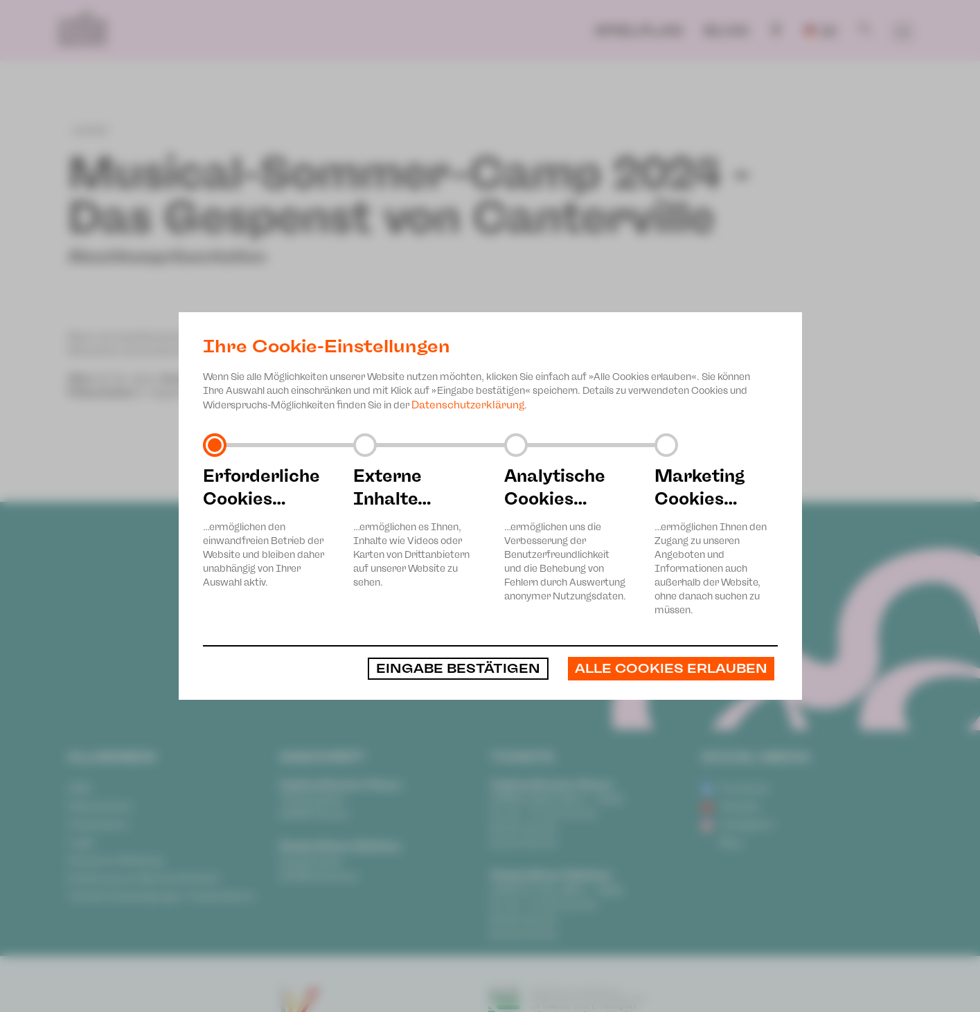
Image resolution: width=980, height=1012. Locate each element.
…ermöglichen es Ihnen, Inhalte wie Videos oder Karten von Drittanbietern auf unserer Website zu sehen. (414, 526)
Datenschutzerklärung (467, 405)
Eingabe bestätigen (458, 668)
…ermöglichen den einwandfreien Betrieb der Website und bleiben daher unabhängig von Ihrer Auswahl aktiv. (264, 526)
